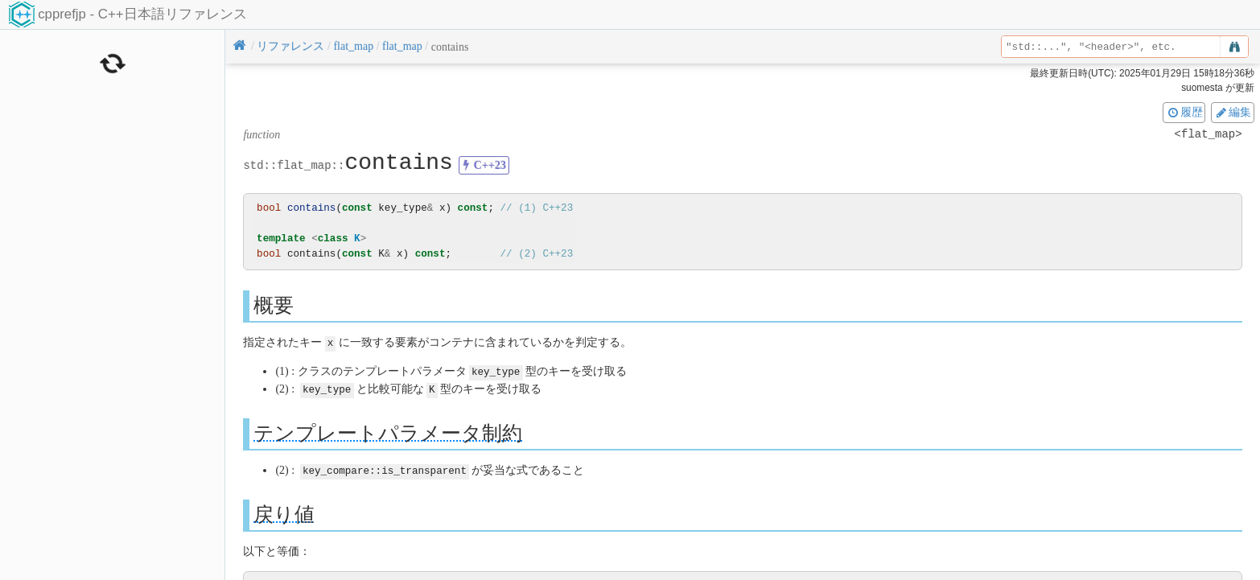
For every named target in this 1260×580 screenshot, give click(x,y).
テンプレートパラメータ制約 (387, 431)
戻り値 (284, 511)
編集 (1232, 111)
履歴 (1184, 111)
